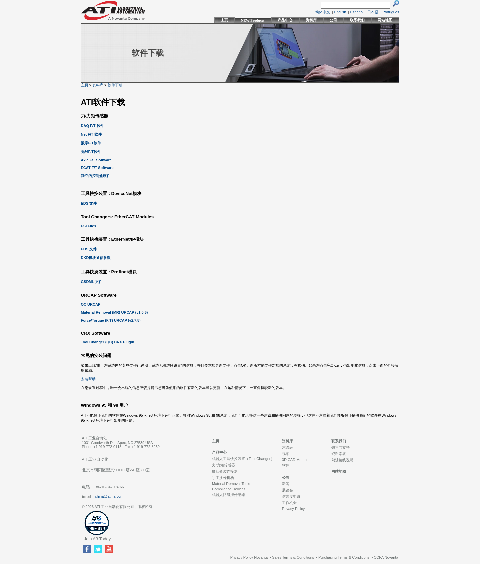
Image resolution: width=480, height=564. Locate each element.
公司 (333, 20)
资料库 (311, 20)
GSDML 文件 (92, 282)
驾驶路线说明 (342, 460)
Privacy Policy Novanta (249, 557)
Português (390, 12)
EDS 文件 (89, 203)
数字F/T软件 (91, 143)
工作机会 (289, 503)
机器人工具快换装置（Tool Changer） (243, 459)
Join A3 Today (97, 538)
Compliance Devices (228, 489)
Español (357, 12)
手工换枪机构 (223, 478)
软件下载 (115, 85)
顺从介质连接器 (225, 471)
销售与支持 (340, 447)
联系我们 (357, 20)
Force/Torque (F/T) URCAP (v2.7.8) (111, 320)
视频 (285, 454)
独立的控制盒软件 (95, 176)
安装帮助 (88, 379)
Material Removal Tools (231, 484)
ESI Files (88, 226)
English (340, 12)
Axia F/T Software (96, 160)
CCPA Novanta (386, 557)
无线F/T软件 (91, 152)
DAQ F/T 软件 (92, 126)
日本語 (372, 12)
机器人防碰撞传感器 (228, 495)
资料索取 (338, 454)
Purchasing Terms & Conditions (343, 557)
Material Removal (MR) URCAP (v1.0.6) (114, 312)
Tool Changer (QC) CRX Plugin (107, 342)
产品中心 (285, 20)
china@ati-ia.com (109, 496)
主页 (224, 20)
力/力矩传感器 (223, 465)
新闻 (285, 484)
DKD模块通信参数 (96, 258)
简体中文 (322, 12)
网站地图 (385, 20)
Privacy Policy (293, 509)
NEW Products (253, 20)
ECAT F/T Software (97, 168)
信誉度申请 (291, 496)
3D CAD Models (295, 460)
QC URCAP (91, 304)
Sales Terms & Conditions (293, 557)
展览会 (287, 490)
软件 (285, 465)
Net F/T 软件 (91, 134)
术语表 (287, 447)
